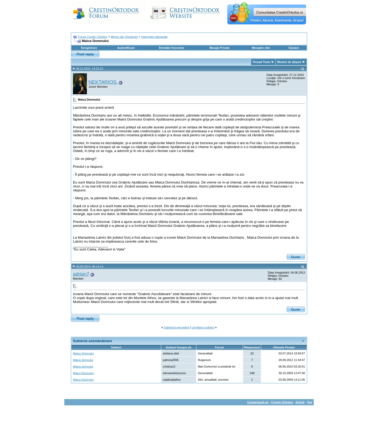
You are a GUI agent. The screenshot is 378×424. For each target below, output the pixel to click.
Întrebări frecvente (171, 47)
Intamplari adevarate (154, 36)
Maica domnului (83, 360)
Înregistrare (89, 47)
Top (309, 402)
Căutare (293, 47)
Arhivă (300, 402)
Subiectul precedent (176, 327)
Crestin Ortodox (282, 402)
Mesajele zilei (261, 47)
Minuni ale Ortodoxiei (124, 36)
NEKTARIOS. (103, 82)
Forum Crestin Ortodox (92, 36)
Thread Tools (261, 62)
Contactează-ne (257, 402)
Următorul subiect (203, 327)
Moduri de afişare (289, 62)
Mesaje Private (219, 47)
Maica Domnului (83, 353)
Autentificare (126, 47)
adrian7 (81, 274)
